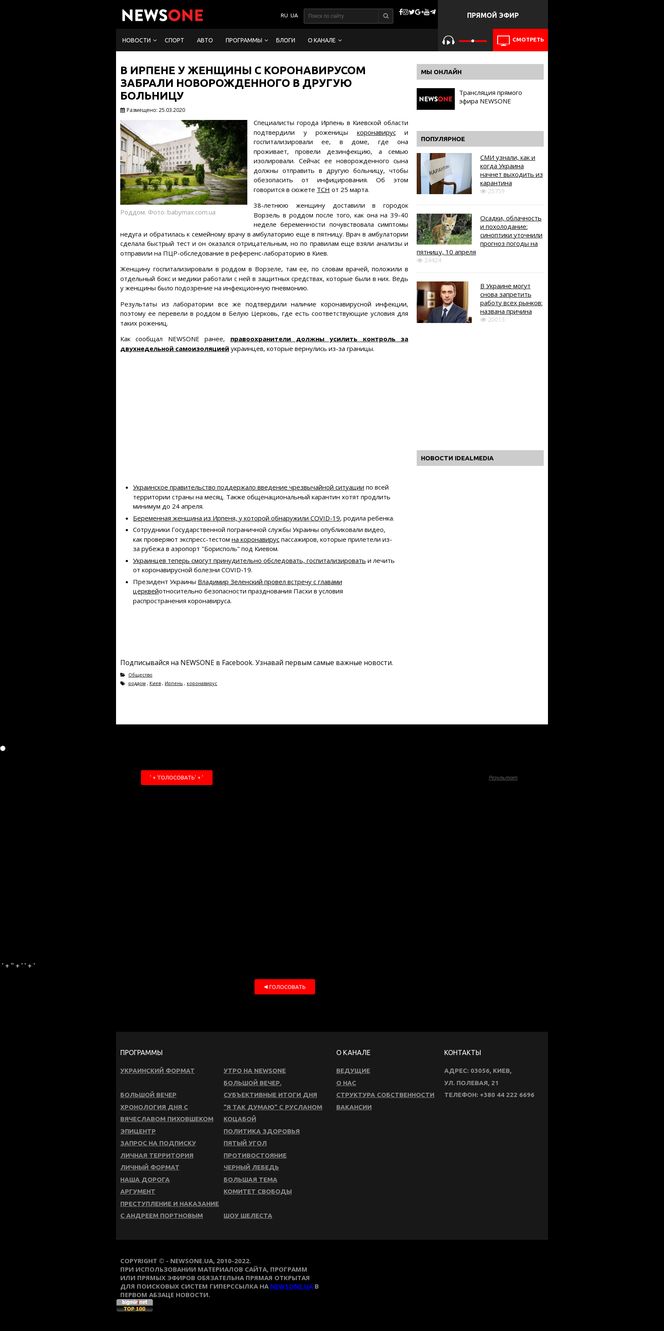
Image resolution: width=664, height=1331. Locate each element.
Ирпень (174, 683)
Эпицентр (138, 1131)
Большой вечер (148, 1094)
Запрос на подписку (158, 1143)
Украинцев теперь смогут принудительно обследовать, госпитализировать (249, 560)
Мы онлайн (441, 71)
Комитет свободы (258, 1191)
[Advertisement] (264, 418)
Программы (244, 40)
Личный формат (150, 1167)
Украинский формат (157, 1070)
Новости (136, 40)
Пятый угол (245, 1143)
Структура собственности (385, 1094)
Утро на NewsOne (255, 1070)
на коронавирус (255, 539)
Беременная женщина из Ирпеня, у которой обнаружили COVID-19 (236, 518)
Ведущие (353, 1070)
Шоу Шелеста (248, 1215)
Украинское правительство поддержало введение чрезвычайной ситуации (248, 487)
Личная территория (157, 1155)
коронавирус (376, 132)
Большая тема (250, 1179)
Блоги (285, 40)
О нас (346, 1082)
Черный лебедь (251, 1167)
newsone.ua (291, 1286)
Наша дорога (145, 1179)
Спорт (174, 40)
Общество (140, 674)
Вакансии (354, 1107)
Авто (205, 40)
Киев (155, 683)
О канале (322, 40)
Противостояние (255, 1155)
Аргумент (137, 1191)
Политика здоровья (262, 1131)
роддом (137, 683)
